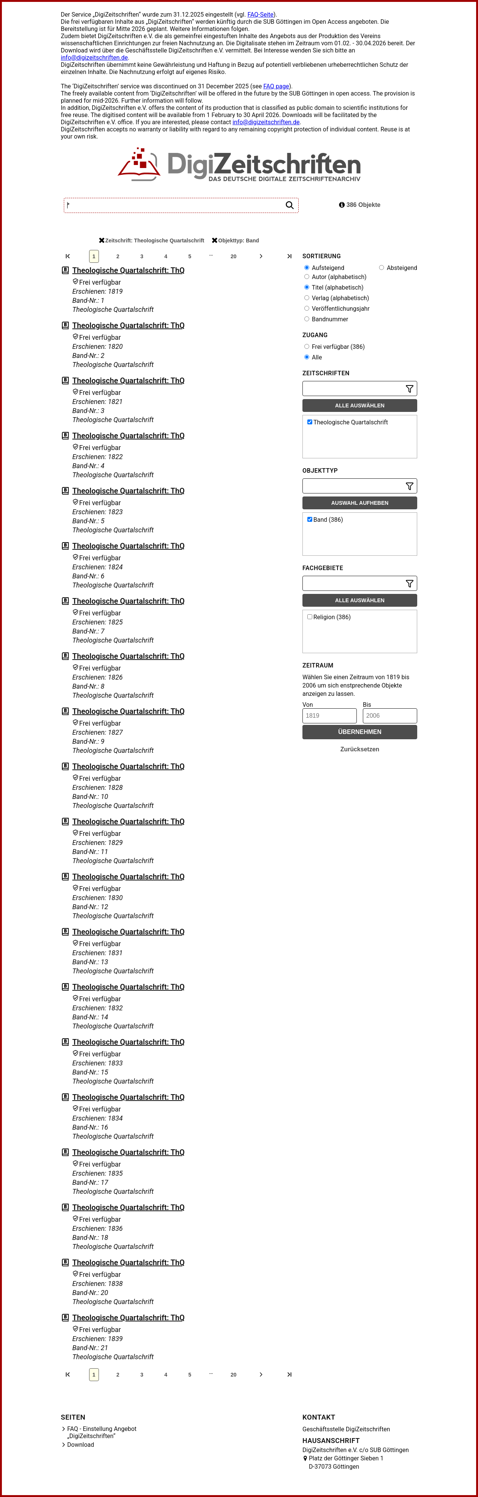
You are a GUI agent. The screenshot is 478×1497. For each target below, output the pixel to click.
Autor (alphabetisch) (335, 277)
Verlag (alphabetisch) (336, 298)
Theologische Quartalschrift (347, 422)
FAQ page (276, 86)
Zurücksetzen (359, 749)
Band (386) (325, 519)
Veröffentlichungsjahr (337, 308)
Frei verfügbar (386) (334, 346)
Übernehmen (360, 732)
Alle (313, 357)
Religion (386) (329, 617)
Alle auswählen (360, 405)
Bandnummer (326, 319)
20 (234, 256)
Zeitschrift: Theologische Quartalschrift (151, 240)
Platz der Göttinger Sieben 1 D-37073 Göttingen (346, 1462)
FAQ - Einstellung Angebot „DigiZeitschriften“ (102, 1432)
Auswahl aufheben (360, 503)
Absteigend (398, 267)
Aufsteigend (324, 267)
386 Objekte (359, 205)
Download (80, 1444)
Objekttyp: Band (235, 240)
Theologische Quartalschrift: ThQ (128, 270)
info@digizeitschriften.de (94, 57)
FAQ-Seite (260, 14)
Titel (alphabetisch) (334, 287)
